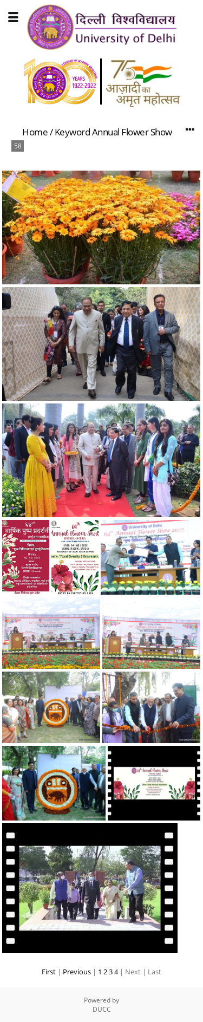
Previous (77, 972)
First (49, 972)
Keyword (72, 132)
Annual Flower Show (132, 132)
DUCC (102, 1009)
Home (35, 132)
